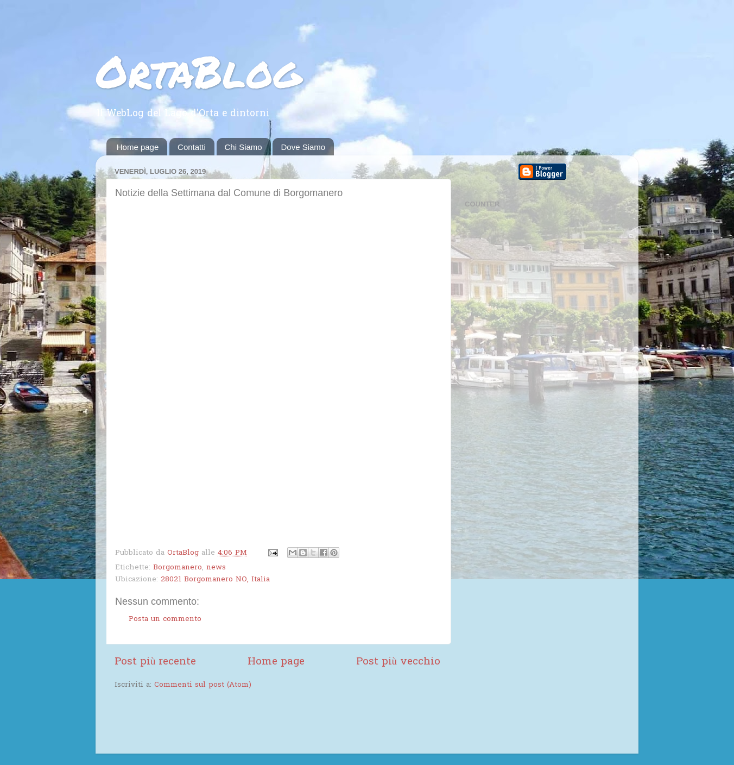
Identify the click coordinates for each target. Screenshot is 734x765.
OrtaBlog (198, 71)
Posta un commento (165, 619)
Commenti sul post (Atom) (202, 685)
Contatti (192, 147)
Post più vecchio (398, 662)
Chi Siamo (243, 147)
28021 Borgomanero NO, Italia (215, 579)
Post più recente (155, 662)
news (216, 567)
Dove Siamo (303, 147)
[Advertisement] (242, 723)
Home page (138, 147)
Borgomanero (177, 567)
